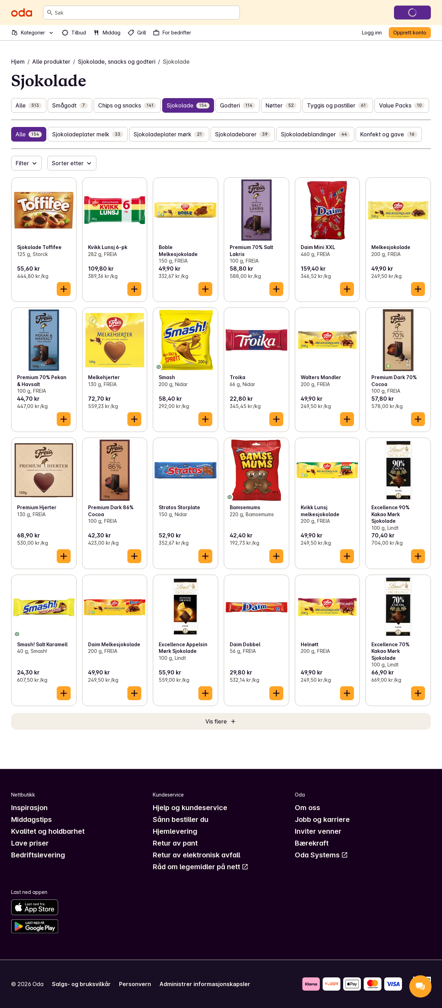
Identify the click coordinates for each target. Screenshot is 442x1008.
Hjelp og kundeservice (190, 807)
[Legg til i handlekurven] (64, 289)
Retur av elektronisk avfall (196, 855)
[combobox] (146, 12)
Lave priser (30, 843)
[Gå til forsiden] (21, 12)
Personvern (135, 984)
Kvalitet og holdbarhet (48, 831)
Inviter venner (318, 831)
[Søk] (49, 12)
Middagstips (31, 819)
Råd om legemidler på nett (200, 867)
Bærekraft (312, 843)
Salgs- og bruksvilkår (81, 984)
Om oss (307, 807)
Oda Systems (321, 855)
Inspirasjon (29, 807)
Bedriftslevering (38, 855)
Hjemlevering (175, 831)
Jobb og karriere (322, 819)
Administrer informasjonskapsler (204, 984)
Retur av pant (175, 843)
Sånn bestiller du (180, 819)
